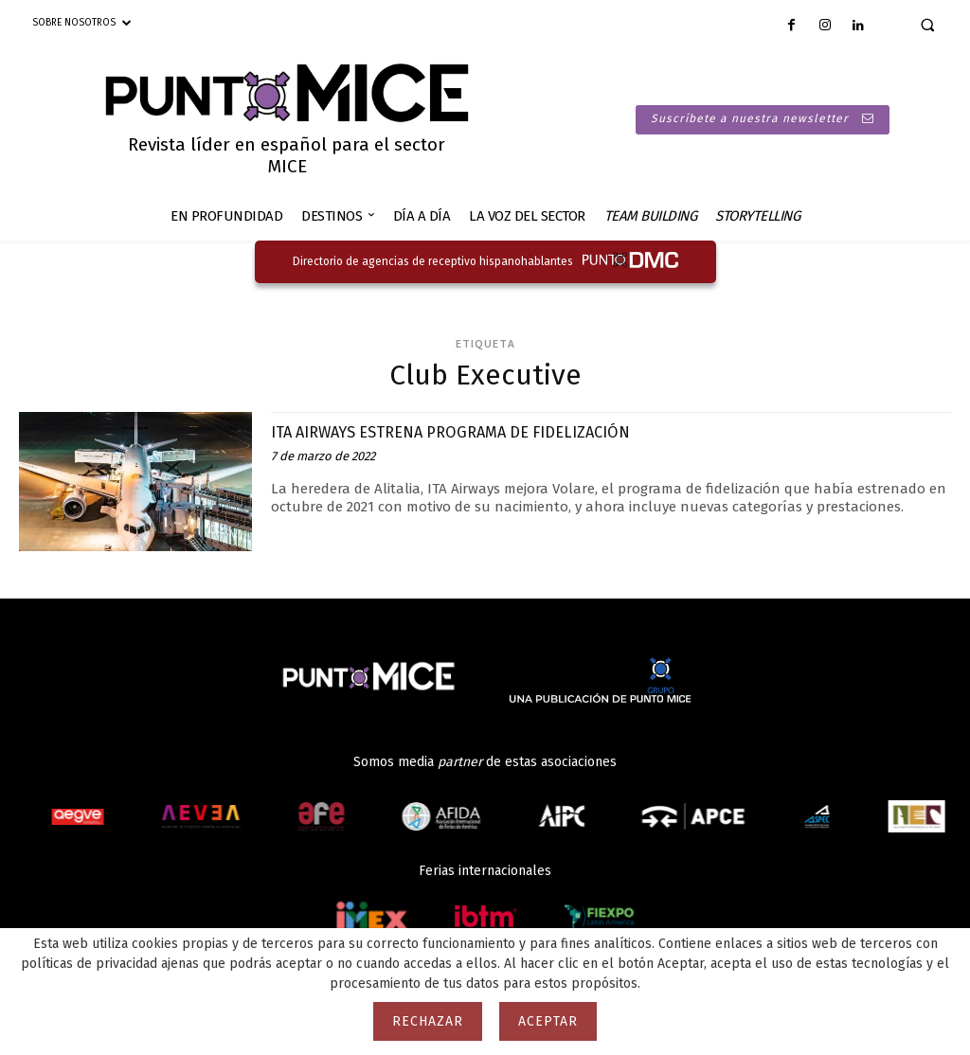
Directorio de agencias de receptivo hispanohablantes (433, 261)
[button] (927, 24)
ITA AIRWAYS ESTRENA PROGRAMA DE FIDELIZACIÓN (478, 431)
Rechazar (427, 1021)
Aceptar (548, 1021)
